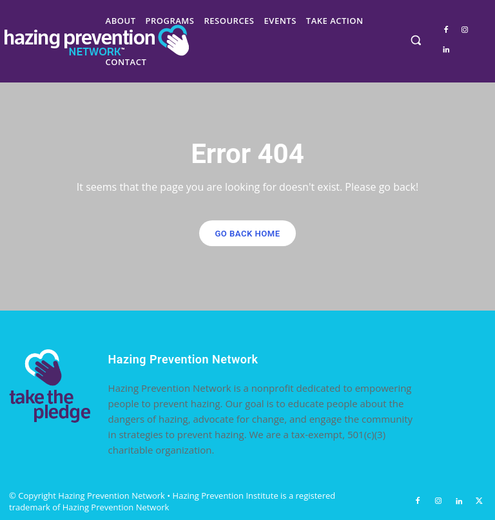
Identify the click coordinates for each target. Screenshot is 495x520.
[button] (416, 40)
